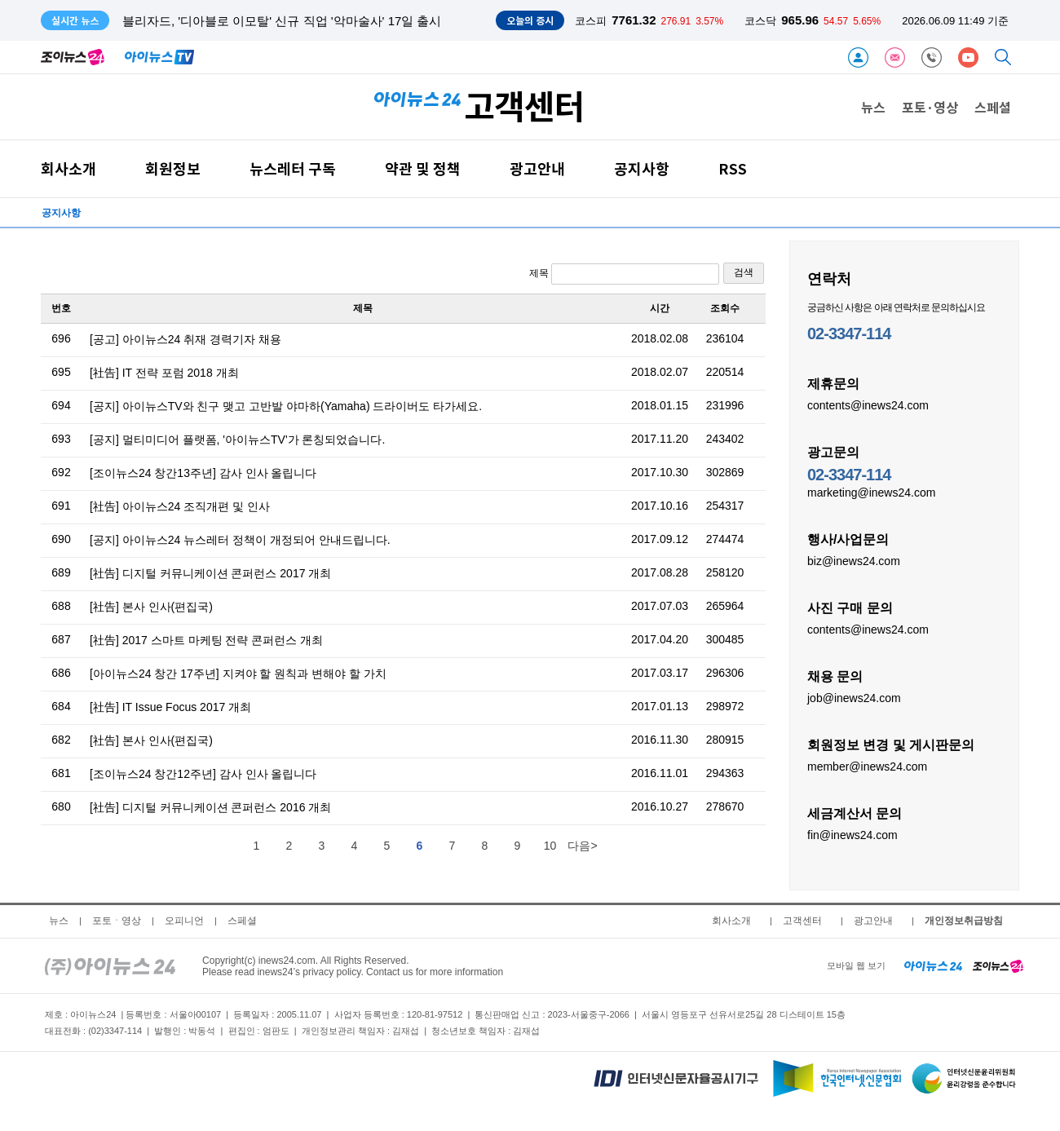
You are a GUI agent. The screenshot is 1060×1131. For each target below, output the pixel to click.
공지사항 (641, 168)
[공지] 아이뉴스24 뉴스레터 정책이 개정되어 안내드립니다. (240, 539)
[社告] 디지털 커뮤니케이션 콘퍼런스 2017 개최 (210, 573)
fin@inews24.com (852, 834)
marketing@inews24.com (871, 491)
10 (550, 845)
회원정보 (173, 168)
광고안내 (537, 168)
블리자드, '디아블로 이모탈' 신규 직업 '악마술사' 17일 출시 (281, 21)
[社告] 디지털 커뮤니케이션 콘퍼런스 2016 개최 (210, 807)
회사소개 (68, 168)
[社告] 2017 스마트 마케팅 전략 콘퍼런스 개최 (206, 640)
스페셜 (992, 107)
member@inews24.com (867, 765)
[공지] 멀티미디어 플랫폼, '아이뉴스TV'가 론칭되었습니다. (237, 439)
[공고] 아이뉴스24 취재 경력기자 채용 (185, 339)
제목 (624, 274)
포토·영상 (930, 107)
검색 (743, 272)
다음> (582, 845)
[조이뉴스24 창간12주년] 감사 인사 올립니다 (203, 773)
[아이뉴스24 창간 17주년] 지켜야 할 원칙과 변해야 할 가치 (238, 673)
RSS (732, 168)
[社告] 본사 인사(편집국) (151, 606)
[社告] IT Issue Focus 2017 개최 (170, 707)
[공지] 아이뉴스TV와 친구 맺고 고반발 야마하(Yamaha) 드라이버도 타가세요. (286, 406)
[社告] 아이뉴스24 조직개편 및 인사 (180, 506)
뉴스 (873, 107)
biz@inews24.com (853, 560)
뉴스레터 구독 (293, 168)
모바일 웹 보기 (856, 965)
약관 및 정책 (423, 168)
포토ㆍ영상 (116, 920)
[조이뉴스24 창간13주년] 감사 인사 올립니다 (203, 472)
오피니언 (184, 920)
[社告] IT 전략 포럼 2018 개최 (164, 372)
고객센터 (802, 920)
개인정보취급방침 (964, 920)
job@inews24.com (854, 697)
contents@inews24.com (868, 404)
